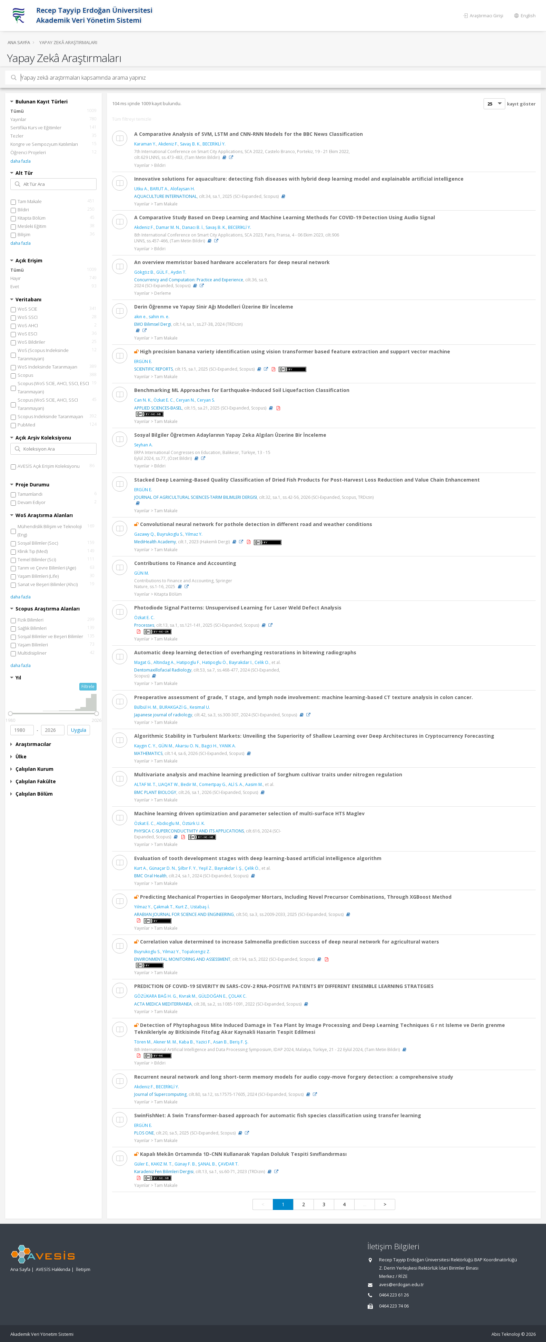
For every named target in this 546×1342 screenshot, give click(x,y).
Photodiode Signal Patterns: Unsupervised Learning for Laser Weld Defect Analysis (237, 607)
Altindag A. (164, 662)
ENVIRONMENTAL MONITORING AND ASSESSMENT (182, 959)
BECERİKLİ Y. (214, 144)
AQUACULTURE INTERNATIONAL (165, 196)
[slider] (10, 713)
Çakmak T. (163, 907)
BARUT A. (159, 189)
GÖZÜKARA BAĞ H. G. (155, 996)
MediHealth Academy (155, 542)
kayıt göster (521, 104)
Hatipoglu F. (188, 662)
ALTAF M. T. (145, 784)
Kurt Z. (182, 907)
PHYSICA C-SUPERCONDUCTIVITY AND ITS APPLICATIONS (189, 831)
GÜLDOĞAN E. (212, 996)
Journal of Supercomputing (160, 1094)
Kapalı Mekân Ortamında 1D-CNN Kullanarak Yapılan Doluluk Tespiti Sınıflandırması (243, 1154)
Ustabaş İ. (200, 907)
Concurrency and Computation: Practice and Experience (188, 280)
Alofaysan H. (182, 189)
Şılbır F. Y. (187, 868)
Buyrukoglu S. (170, 534)
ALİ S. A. (235, 784)
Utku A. (141, 189)
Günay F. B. (185, 1164)
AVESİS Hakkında (53, 1269)
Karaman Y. (145, 144)
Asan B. (220, 1042)
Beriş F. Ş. (239, 1042)
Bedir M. (189, 784)
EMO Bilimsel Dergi (152, 324)
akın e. (140, 317)
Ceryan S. (206, 400)
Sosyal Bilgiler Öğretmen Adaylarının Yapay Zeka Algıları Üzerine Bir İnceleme (230, 435)
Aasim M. (254, 784)
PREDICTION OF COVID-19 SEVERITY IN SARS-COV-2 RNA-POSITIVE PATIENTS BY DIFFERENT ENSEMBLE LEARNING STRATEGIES (284, 986)
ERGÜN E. (143, 361)
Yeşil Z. (205, 868)
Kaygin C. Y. (145, 746)
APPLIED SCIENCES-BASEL (158, 408)
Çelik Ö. (252, 868)
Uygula (78, 730)
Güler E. (141, 1164)
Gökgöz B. (144, 272)
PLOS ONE (144, 1133)
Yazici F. (203, 1042)
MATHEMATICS (148, 753)
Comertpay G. (212, 784)
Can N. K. (142, 400)
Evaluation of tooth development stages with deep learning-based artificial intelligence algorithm (257, 858)
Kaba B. (186, 1042)
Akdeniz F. (168, 144)
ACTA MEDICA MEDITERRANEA (163, 1004)
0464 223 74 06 (394, 1306)
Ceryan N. (185, 400)
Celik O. (262, 662)
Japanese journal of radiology (163, 715)
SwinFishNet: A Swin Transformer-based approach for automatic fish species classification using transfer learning (277, 1115)
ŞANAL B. (207, 1164)
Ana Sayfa (19, 42)
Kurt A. (140, 868)
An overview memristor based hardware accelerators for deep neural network (232, 262)
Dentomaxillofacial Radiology (162, 670)
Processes (144, 625)
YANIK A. (227, 746)
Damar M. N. (168, 227)
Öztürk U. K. (193, 823)
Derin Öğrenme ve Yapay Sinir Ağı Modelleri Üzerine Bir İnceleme (213, 306)
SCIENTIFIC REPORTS (153, 369)
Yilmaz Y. (193, 534)
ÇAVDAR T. (228, 1164)
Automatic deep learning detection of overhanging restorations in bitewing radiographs (245, 652)
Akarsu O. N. (187, 746)
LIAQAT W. (168, 784)
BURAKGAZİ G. (173, 707)
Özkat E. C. (163, 400)
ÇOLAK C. (237, 996)
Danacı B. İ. (192, 227)
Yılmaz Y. (142, 907)
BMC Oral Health (150, 876)
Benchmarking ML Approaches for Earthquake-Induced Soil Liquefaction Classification (241, 390)
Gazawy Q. (144, 534)
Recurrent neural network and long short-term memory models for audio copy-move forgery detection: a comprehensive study (293, 1076)
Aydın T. (178, 272)
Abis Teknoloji (506, 1334)
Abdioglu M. (168, 823)
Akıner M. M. (165, 1042)
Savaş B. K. (190, 144)
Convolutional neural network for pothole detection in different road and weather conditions (256, 524)
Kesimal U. (200, 707)
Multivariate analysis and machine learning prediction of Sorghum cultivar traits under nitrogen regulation (268, 774)
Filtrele (88, 686)
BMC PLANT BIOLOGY (155, 792)
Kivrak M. (187, 996)
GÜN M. (141, 573)
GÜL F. (162, 272)
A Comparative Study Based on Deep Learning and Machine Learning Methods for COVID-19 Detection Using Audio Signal (284, 217)
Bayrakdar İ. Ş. (228, 868)
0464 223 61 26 (394, 1295)
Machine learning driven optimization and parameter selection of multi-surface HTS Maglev (249, 813)
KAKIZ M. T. (161, 1164)
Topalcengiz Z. (196, 952)
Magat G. (142, 662)
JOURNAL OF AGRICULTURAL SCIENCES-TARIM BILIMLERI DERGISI (195, 497)
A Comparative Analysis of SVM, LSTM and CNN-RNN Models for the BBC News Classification (248, 134)
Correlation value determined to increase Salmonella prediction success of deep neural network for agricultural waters (289, 941)
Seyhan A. (143, 445)
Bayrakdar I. (240, 662)
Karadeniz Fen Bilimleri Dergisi (163, 1171)
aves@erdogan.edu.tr (401, 1285)
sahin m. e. (159, 317)
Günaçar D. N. (162, 868)
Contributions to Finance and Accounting (185, 563)
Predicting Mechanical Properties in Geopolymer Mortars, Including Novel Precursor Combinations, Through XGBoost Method (295, 897)
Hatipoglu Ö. (214, 662)
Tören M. (142, 1042)
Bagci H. (209, 746)
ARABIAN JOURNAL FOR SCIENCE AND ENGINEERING (184, 914)
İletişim (83, 1269)
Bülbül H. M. (145, 707)
